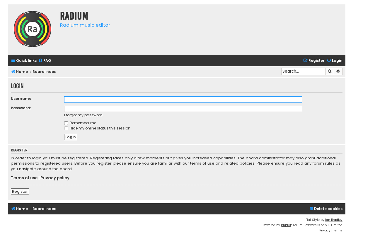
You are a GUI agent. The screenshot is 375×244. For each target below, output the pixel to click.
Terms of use (24, 178)
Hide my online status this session (97, 128)
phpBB (286, 225)
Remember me (80, 122)
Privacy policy (54, 178)
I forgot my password (83, 115)
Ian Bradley (333, 220)
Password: (21, 107)
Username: (21, 98)
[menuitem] (44, 61)
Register (20, 191)
